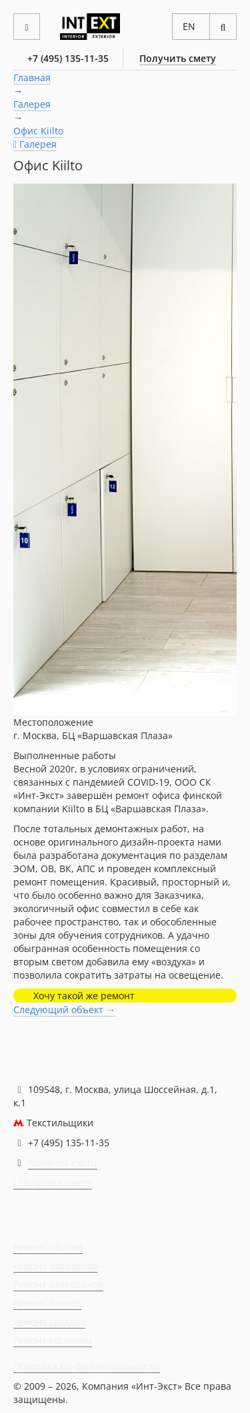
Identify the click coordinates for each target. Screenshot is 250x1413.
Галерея (32, 104)
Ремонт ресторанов (58, 1284)
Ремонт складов (49, 1321)
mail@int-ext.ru (62, 1162)
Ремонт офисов (48, 1247)
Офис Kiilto (38, 130)
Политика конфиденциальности (86, 1366)
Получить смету (177, 58)
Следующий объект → (64, 1009)
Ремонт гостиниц (52, 1340)
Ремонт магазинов (55, 1265)
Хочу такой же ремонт (84, 995)
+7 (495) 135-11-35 (68, 58)
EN (189, 26)
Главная (32, 77)
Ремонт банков (47, 1303)
